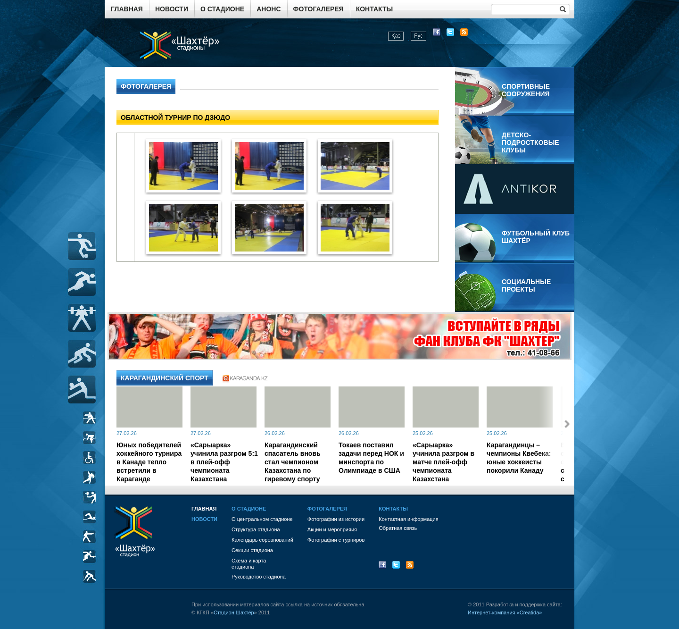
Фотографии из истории (335, 519)
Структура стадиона (256, 529)
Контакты (374, 9)
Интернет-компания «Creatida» (505, 612)
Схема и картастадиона (249, 564)
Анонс (269, 9)
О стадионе (222, 9)
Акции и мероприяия (332, 529)
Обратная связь (398, 528)
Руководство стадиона (259, 576)
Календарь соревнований (262, 540)
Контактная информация (408, 519)
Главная (127, 9)
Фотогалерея (318, 9)
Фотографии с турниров (335, 540)
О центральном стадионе (262, 519)
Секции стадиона (252, 550)
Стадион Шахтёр (234, 612)
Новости (171, 9)
